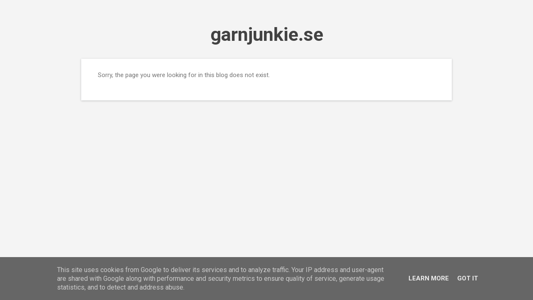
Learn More (428, 278)
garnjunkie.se (266, 34)
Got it (467, 278)
